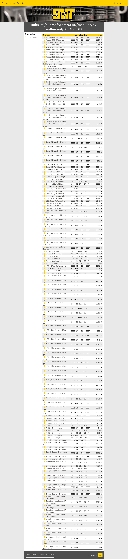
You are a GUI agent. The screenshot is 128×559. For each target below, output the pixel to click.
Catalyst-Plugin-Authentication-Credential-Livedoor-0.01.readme (54, 77)
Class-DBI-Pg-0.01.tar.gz (54, 167)
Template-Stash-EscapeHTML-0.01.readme (54, 502)
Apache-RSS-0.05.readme (54, 57)
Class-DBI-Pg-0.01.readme (54, 164)
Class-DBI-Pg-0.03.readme (54, 174)
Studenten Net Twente (13, 3)
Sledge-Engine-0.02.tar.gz (54, 475)
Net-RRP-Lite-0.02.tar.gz (53, 423)
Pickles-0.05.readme (52, 428)
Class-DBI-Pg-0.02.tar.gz (54, 172)
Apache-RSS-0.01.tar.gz (53, 40)
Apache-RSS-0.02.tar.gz (53, 45)
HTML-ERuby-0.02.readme (54, 271)
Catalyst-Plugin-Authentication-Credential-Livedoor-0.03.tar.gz (54, 124)
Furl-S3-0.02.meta (51, 259)
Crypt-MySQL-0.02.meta (53, 181)
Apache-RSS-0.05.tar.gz (53, 59)
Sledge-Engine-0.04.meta (54, 487)
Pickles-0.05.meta (51, 426)
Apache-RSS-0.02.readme (54, 42)
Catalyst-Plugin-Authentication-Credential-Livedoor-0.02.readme (54, 97)
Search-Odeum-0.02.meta (54, 449)
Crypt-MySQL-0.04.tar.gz (53, 198)
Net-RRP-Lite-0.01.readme (54, 416)
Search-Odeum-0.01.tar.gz (54, 447)
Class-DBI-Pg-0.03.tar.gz (54, 177)
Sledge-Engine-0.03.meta (54, 478)
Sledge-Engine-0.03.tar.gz (54, 485)
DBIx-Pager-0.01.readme (54, 201)
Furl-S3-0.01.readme (52, 254)
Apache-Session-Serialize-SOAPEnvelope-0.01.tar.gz (55, 63)
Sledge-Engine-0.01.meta (54, 459)
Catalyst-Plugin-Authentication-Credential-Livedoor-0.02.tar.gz (54, 104)
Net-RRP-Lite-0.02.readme (54, 421)
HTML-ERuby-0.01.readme (54, 266)
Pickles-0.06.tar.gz (51, 438)
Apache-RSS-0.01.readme (54, 37)
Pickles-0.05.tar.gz (51, 430)
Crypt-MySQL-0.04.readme (54, 196)
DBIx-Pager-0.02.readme (54, 206)
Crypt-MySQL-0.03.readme (54, 189)
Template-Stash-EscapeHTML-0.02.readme (54, 515)
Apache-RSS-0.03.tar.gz (53, 50)
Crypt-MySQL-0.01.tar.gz (53, 179)
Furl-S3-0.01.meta (51, 251)
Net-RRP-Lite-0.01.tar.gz (53, 418)
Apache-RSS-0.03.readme (54, 47)
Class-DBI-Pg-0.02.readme (54, 169)
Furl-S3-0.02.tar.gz (51, 263)
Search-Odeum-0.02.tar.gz (54, 456)
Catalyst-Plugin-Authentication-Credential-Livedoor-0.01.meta (54, 71)
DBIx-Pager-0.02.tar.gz (53, 208)
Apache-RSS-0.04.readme (54, 52)
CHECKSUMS (49, 66)
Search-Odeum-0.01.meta (54, 440)
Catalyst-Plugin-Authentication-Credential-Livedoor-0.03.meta (54, 110)
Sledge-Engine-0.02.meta (54, 468)
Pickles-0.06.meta (51, 433)
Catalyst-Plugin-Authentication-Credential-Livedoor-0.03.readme (54, 117)
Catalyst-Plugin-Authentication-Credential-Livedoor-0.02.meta (54, 91)
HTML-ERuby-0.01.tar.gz (53, 268)
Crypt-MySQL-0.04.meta (53, 194)
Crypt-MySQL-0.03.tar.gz (53, 191)
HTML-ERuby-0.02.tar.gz (53, 273)
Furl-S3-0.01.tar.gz (51, 256)
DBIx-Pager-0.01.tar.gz (53, 203)
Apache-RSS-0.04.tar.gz (53, 54)
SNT (100, 555)
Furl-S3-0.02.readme (52, 261)
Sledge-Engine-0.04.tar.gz (54, 494)
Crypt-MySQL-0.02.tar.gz (53, 184)
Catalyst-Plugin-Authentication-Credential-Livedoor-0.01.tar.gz (54, 84)
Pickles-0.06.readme (52, 435)
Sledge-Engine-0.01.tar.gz (54, 466)
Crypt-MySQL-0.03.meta (53, 186)
